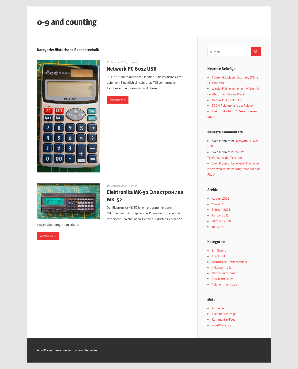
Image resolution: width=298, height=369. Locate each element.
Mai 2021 (218, 204)
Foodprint (218, 256)
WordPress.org (221, 325)
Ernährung (219, 250)
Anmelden (218, 308)
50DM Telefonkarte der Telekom (233, 105)
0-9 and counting (67, 22)
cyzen (134, 62)
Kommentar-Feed (223, 319)
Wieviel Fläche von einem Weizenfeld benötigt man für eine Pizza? (234, 169)
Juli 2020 (218, 227)
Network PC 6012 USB (131, 68)
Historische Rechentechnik (229, 262)
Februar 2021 (221, 210)
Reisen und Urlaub (224, 273)
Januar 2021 (220, 215)
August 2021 (220, 198)
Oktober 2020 (221, 221)
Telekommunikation (225, 284)
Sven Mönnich (221, 163)
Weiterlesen (116, 99)
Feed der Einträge (224, 314)
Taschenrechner (222, 279)
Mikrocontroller (222, 267)
